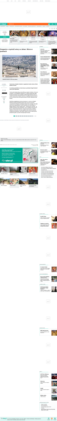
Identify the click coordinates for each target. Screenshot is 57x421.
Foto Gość (21, 418)
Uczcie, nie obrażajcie (44, 79)
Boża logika (12, 38)
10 (32, 116)
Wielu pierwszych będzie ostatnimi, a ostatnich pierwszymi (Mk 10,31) (5, 41)
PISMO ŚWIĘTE (6, 120)
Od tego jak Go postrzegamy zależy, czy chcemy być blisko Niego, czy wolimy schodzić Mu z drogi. (45, 280)
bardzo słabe (5, 144)
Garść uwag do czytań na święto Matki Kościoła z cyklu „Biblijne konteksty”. (33, 42)
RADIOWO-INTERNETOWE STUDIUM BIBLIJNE (19, 120)
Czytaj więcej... (14, 45)
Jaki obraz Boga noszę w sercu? (42, 39)
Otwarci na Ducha (44, 404)
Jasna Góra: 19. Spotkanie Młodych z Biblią (18, 139)
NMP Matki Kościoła (44, 330)
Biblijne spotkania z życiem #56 (29, 139)
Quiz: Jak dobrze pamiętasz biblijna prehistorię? (48, 168)
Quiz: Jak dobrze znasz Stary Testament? (47, 174)
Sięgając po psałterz (44, 223)
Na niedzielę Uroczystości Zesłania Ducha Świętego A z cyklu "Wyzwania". (45, 152)
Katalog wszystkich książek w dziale (44, 390)
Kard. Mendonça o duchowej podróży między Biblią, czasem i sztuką (44, 65)
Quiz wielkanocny (44, 169)
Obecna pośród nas (44, 405)
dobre (13, 144)
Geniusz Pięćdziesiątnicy (7, 139)
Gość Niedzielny (13, 418)
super (16, 144)
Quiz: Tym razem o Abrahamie (44, 160)
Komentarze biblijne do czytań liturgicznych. (44, 332)
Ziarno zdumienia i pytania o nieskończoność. (44, 68)
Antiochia (2, 139)
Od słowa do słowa (42, 284)
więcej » (4, 42)
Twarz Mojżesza (43, 71)
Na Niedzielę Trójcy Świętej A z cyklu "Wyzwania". (44, 145)
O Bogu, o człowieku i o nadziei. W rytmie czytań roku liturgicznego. (45, 290)
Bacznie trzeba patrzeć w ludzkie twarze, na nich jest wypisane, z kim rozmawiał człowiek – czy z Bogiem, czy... (45, 74)
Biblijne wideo (43, 395)
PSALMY (10, 120)
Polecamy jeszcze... (42, 213)
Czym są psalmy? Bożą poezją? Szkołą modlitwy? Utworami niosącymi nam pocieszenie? (44, 225)
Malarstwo (42, 381)
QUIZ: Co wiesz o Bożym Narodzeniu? (47, 177)
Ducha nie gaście (43, 149)
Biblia (11, 24)
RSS (51, 418)
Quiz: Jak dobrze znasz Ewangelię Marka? (47, 173)
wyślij (3, 90)
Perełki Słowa (43, 216)
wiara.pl (3, 24)
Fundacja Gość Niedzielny (30, 418)
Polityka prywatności (38, 418)
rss (52, 28)
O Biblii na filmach (43, 396)
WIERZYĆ (27, 120)
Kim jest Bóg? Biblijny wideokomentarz (44, 277)
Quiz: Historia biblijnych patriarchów (47, 167)
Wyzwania (41, 140)
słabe (8, 144)
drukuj (5, 90)
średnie (11, 144)
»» (35, 116)
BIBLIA (3, 120)
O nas (8, 418)
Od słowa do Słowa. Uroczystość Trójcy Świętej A (44, 287)
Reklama (25, 418)
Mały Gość (17, 418)
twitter (56, 28)
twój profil (52, 24)
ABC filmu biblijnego (44, 374)
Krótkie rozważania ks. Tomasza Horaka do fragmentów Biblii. (45, 218)
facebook (54, 28)
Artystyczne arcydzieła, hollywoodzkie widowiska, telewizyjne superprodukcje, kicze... (44, 376)
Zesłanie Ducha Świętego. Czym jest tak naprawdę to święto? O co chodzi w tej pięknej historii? (45, 59)
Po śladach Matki (43, 267)
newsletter (48, 418)
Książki (41, 388)
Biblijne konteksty (33, 37)
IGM (10, 418)
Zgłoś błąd (55, 418)
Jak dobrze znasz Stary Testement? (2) (47, 172)
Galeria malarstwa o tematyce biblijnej (44, 383)
